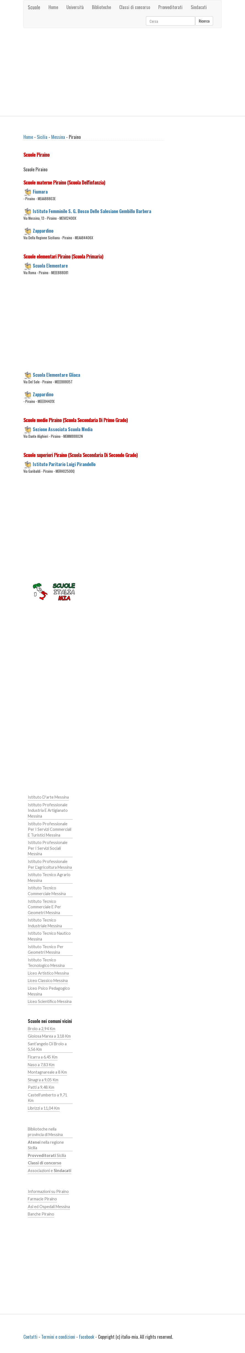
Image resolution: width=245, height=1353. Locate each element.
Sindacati (199, 7)
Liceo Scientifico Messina (50, 1001)
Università (75, 7)
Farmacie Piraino (42, 1199)
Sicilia (42, 137)
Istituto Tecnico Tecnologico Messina (46, 963)
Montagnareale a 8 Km (47, 1072)
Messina (58, 137)
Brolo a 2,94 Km (41, 1028)
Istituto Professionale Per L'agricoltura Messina (50, 864)
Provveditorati (170, 7)
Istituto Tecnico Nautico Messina (49, 936)
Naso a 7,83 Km (41, 1064)
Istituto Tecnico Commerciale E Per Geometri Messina (44, 907)
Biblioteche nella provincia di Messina (45, 1132)
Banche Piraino (41, 1214)
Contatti (30, 1336)
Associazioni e (49, 1170)
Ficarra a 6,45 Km (43, 1057)
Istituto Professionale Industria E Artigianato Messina (48, 810)
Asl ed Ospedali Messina (49, 1206)
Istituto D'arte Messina (48, 797)
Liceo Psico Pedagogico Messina (49, 991)
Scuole (34, 7)
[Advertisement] (122, 72)
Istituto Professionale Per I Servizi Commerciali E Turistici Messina (49, 829)
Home (53, 7)
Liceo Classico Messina (48, 980)
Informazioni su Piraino (48, 1191)
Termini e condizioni (58, 1336)
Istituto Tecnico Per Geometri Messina (46, 949)
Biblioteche (101, 7)
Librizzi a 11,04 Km (44, 1108)
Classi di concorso (134, 7)
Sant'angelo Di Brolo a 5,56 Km (47, 1046)
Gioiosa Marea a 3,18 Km (49, 1036)
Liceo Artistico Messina (48, 973)
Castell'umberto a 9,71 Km (47, 1098)
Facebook (86, 1336)
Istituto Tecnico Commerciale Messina (47, 891)
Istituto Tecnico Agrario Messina (49, 877)
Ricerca (204, 21)
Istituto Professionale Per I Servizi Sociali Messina (47, 848)
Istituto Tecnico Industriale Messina (45, 923)
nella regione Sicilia (46, 1145)
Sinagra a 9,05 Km (43, 1079)
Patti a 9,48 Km (41, 1087)
